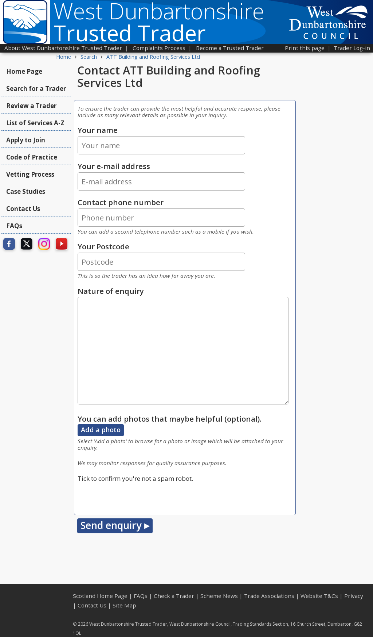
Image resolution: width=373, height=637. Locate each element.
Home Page (24, 71)
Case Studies (25, 191)
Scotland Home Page (100, 595)
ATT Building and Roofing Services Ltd (153, 56)
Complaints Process (159, 47)
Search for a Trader (36, 88)
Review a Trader (31, 105)
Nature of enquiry (111, 291)
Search (89, 56)
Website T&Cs (319, 595)
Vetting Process (30, 174)
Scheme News (219, 595)
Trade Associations (269, 595)
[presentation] (133, 497)
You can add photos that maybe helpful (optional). (170, 419)
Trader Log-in (352, 47)
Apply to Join (25, 140)
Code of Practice (31, 157)
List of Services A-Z (35, 123)
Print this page (305, 47)
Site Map (124, 605)
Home (63, 56)
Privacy (353, 595)
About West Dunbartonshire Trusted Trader (63, 47)
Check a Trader (174, 595)
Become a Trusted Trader (230, 47)
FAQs (14, 226)
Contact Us (23, 208)
